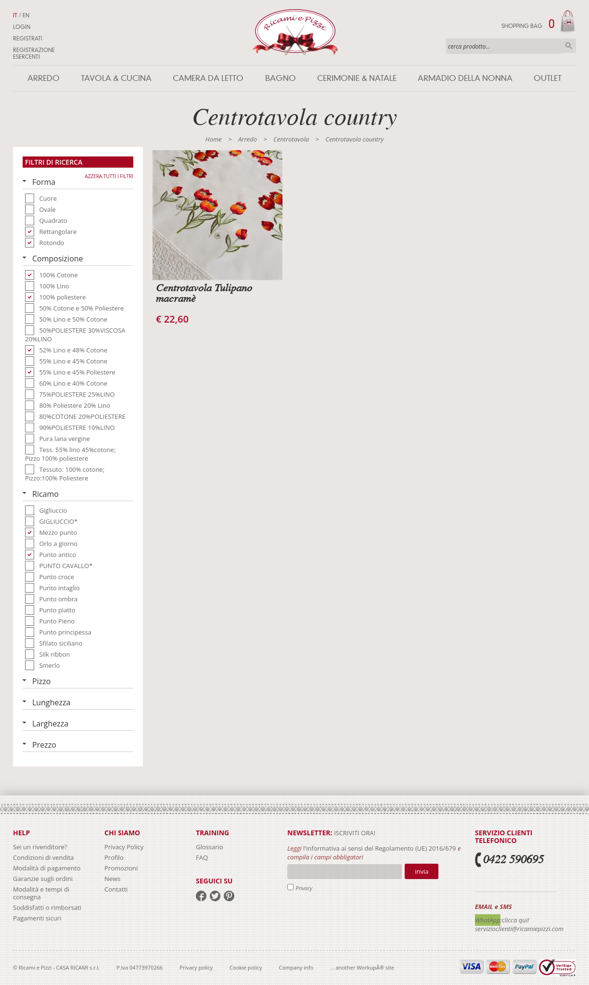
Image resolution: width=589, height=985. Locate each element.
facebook (201, 896)
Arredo (43, 78)
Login (21, 27)
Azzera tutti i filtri (109, 176)
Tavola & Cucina (116, 78)
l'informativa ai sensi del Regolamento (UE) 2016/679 (379, 848)
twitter (215, 896)
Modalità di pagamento (46, 868)
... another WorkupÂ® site (362, 967)
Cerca (569, 46)
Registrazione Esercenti (34, 53)
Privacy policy (196, 967)
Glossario (209, 846)
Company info (296, 967)
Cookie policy (246, 967)
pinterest (229, 896)
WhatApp (487, 920)
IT (15, 15)
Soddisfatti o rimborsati (47, 907)
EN (26, 15)
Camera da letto (208, 78)
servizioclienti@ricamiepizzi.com (519, 928)
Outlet (548, 78)
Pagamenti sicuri (37, 918)
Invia (421, 871)
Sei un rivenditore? (40, 846)
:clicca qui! (514, 920)
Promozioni (121, 868)
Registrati (27, 38)
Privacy (303, 888)
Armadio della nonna (465, 78)
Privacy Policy (123, 846)
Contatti (116, 889)
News (112, 878)
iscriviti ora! (354, 833)
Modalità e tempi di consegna (41, 893)
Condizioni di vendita (43, 857)
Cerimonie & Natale (357, 78)
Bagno (280, 78)
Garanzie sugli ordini (43, 878)
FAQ (202, 857)
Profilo (114, 857)
